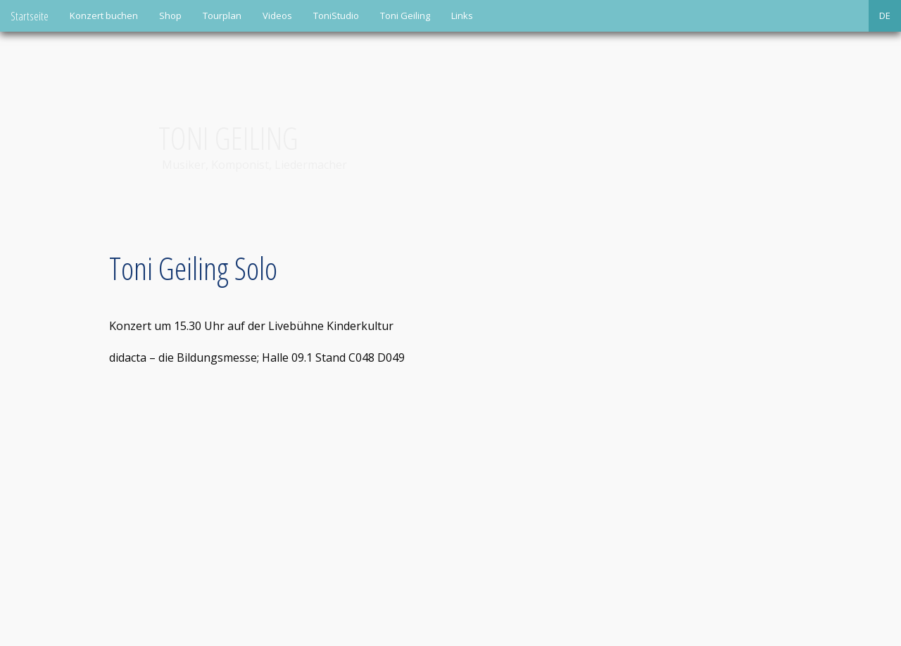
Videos (277, 15)
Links (462, 15)
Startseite (30, 16)
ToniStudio (336, 15)
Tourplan (222, 15)
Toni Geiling (405, 15)
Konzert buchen (104, 15)
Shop (170, 15)
